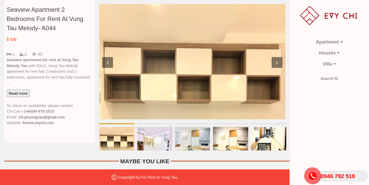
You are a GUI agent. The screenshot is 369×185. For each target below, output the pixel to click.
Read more (18, 93)
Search (329, 78)
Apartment (329, 42)
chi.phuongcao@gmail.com (41, 117)
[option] (192, 61)
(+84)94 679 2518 (39, 111)
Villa (329, 64)
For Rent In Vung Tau (159, 177)
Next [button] (277, 62)
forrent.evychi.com (38, 123)
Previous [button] (107, 62)
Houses (329, 53)
